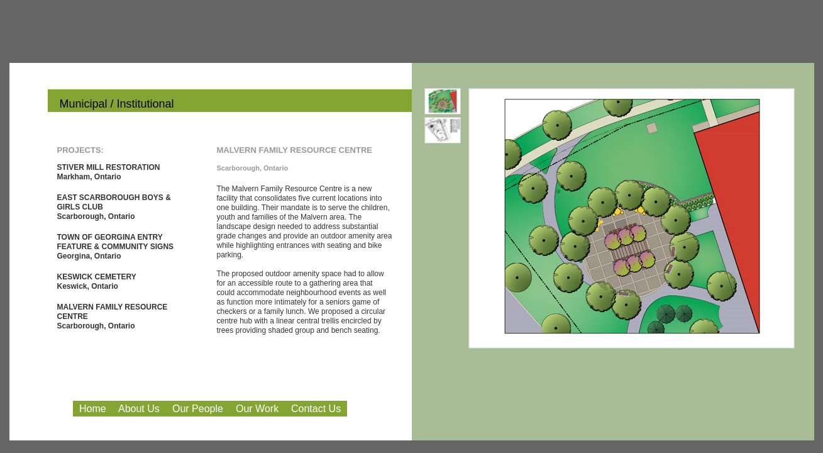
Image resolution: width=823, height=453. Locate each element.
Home (92, 408)
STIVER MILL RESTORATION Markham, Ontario (108, 172)
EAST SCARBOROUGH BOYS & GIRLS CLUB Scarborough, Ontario (114, 207)
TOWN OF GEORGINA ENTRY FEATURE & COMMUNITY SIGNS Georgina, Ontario (115, 246)
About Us (139, 408)
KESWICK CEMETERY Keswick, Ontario (96, 281)
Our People (197, 408)
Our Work (257, 408)
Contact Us (316, 408)
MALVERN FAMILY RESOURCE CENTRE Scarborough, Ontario (112, 316)
